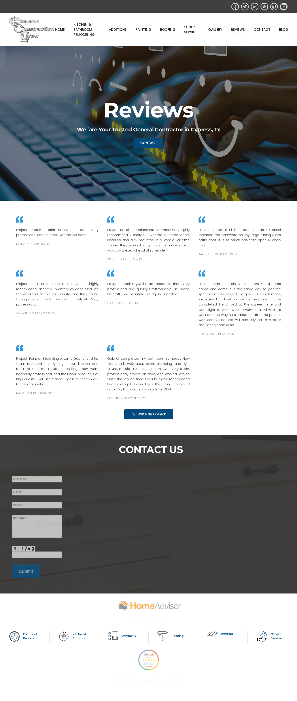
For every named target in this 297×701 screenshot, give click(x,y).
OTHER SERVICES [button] (191, 29)
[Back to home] (32, 29)
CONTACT (148, 142)
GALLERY (215, 29)
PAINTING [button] (143, 29)
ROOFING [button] (167, 29)
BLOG (283, 29)
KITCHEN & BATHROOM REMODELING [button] (84, 29)
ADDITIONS (118, 29)
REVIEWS (238, 29)
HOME (60, 29)
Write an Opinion (148, 414)
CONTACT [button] (262, 29)
